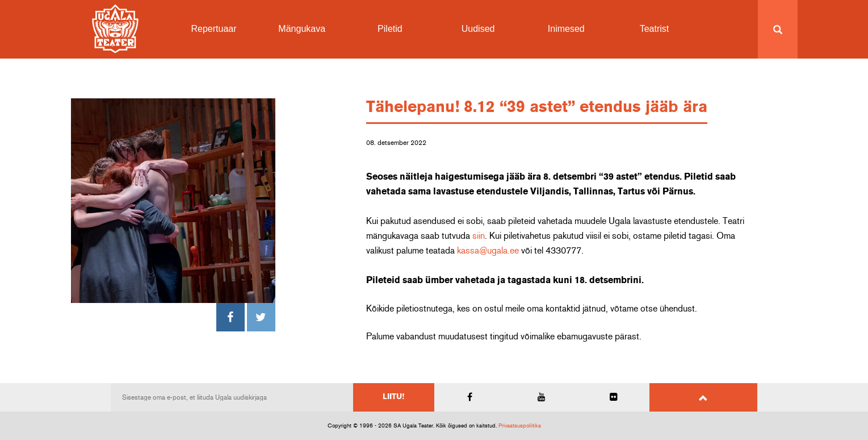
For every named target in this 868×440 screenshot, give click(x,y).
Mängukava (301, 29)
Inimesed (566, 29)
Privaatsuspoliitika (519, 426)
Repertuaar (214, 29)
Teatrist (654, 29)
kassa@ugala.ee (488, 250)
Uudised (478, 29)
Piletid (390, 29)
